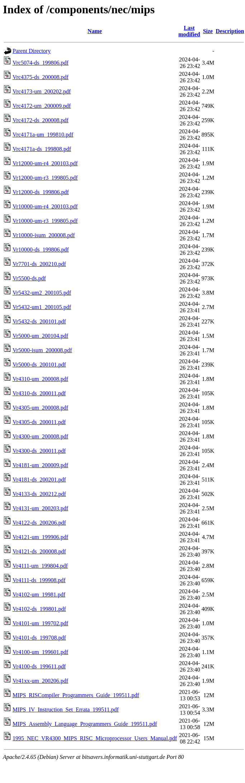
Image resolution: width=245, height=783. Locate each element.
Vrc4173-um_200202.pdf (42, 91)
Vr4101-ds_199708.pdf (39, 638)
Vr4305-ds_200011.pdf (39, 422)
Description (230, 31)
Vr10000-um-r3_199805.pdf (45, 221)
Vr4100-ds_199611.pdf (39, 666)
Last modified (189, 31)
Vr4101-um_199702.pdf (40, 623)
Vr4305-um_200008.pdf (40, 408)
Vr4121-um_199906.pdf (40, 537)
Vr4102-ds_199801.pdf (39, 609)
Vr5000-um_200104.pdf (40, 336)
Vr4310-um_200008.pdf (40, 379)
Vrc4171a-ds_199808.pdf (42, 149)
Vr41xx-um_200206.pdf (40, 681)
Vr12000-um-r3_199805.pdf (45, 178)
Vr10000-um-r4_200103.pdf (45, 206)
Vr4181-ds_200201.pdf (39, 479)
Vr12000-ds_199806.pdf (41, 192)
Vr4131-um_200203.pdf (40, 508)
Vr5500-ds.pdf (29, 278)
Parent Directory (32, 51)
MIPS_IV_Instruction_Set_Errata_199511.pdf (66, 709)
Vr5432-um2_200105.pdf (42, 293)
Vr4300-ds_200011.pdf (39, 451)
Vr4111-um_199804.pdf (40, 566)
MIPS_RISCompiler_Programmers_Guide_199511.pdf (76, 695)
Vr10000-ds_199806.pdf (41, 250)
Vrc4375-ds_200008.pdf (41, 77)
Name (95, 31)
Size (208, 31)
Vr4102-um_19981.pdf (39, 594)
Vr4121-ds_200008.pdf (39, 551)
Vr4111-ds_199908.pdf (39, 580)
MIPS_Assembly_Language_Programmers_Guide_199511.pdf (85, 724)
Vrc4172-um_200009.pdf (42, 106)
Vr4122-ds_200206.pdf (39, 523)
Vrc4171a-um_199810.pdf (43, 135)
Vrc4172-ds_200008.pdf (41, 120)
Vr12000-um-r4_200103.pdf (45, 163)
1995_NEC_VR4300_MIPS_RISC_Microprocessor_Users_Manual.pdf (95, 738)
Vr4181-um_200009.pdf (40, 465)
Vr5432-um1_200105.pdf (42, 307)
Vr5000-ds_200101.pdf (39, 364)
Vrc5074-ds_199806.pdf (41, 63)
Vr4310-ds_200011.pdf (39, 393)
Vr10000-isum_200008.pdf (44, 235)
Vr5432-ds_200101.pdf (39, 321)
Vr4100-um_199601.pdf (40, 652)
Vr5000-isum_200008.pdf (42, 350)
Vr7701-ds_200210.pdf (39, 264)
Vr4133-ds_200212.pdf (39, 494)
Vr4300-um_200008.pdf (40, 436)
